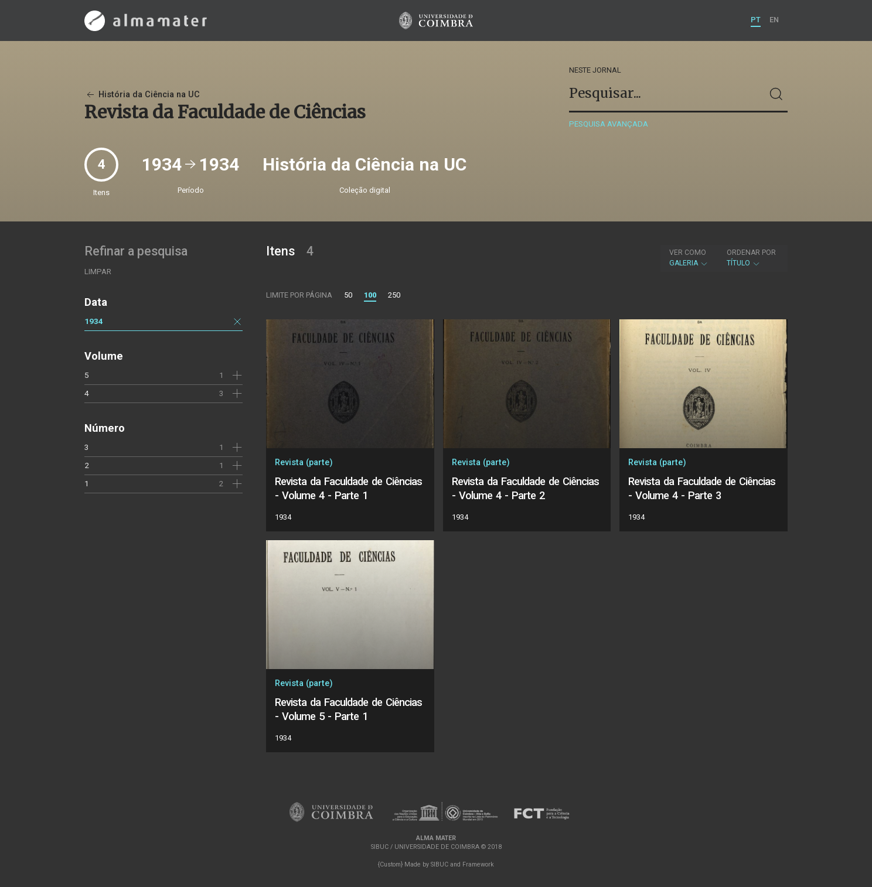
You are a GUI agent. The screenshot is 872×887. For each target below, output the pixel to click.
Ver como (687, 252)
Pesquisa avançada (608, 124)
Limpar (97, 271)
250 (394, 295)
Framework (478, 864)
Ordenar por (751, 252)
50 (348, 295)
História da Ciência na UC (142, 95)
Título (751, 258)
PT (756, 19)
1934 (93, 321)
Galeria (688, 258)
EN (774, 19)
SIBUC (439, 864)
